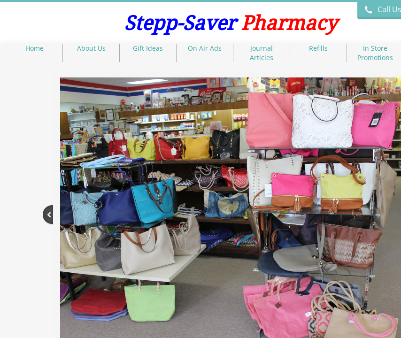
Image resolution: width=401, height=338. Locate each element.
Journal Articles (261, 53)
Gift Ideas (148, 48)
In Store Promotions (375, 53)
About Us (91, 48)
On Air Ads (205, 48)
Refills (318, 48)
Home (34, 48)
